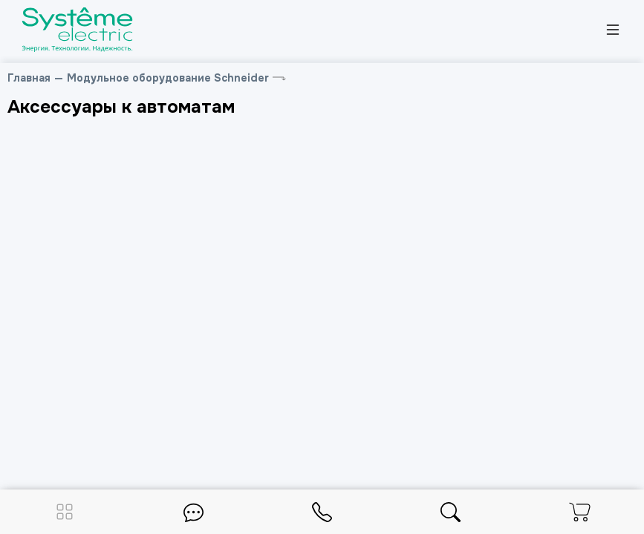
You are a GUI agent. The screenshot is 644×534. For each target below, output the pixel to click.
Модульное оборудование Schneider (168, 78)
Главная (29, 78)
